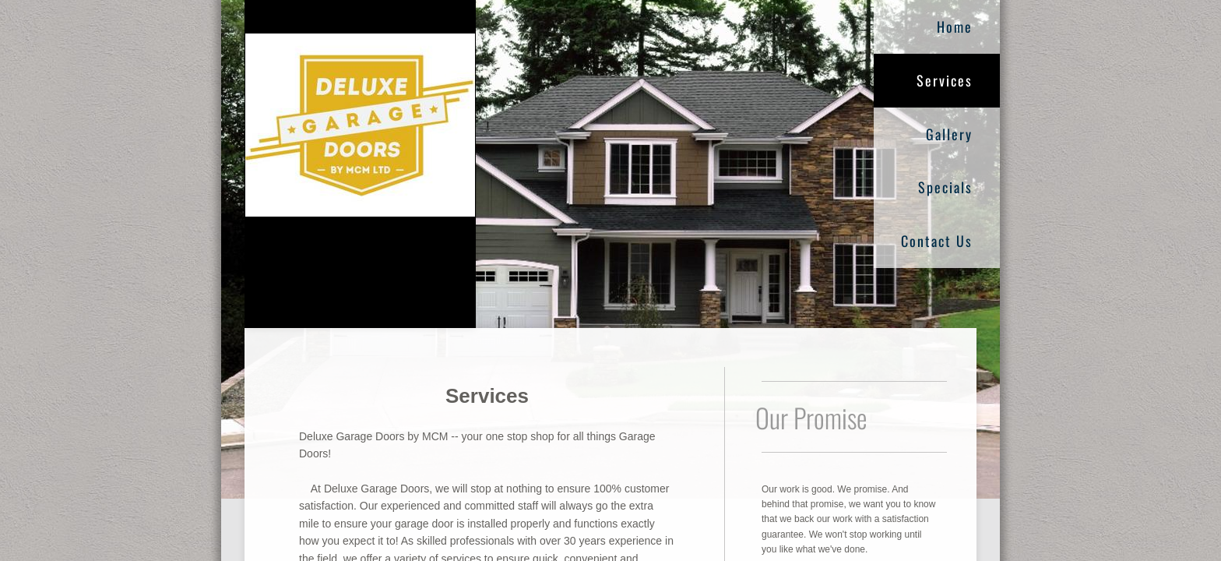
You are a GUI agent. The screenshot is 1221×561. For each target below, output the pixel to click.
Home (955, 26)
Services (945, 80)
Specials (945, 187)
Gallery (949, 134)
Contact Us (937, 241)
